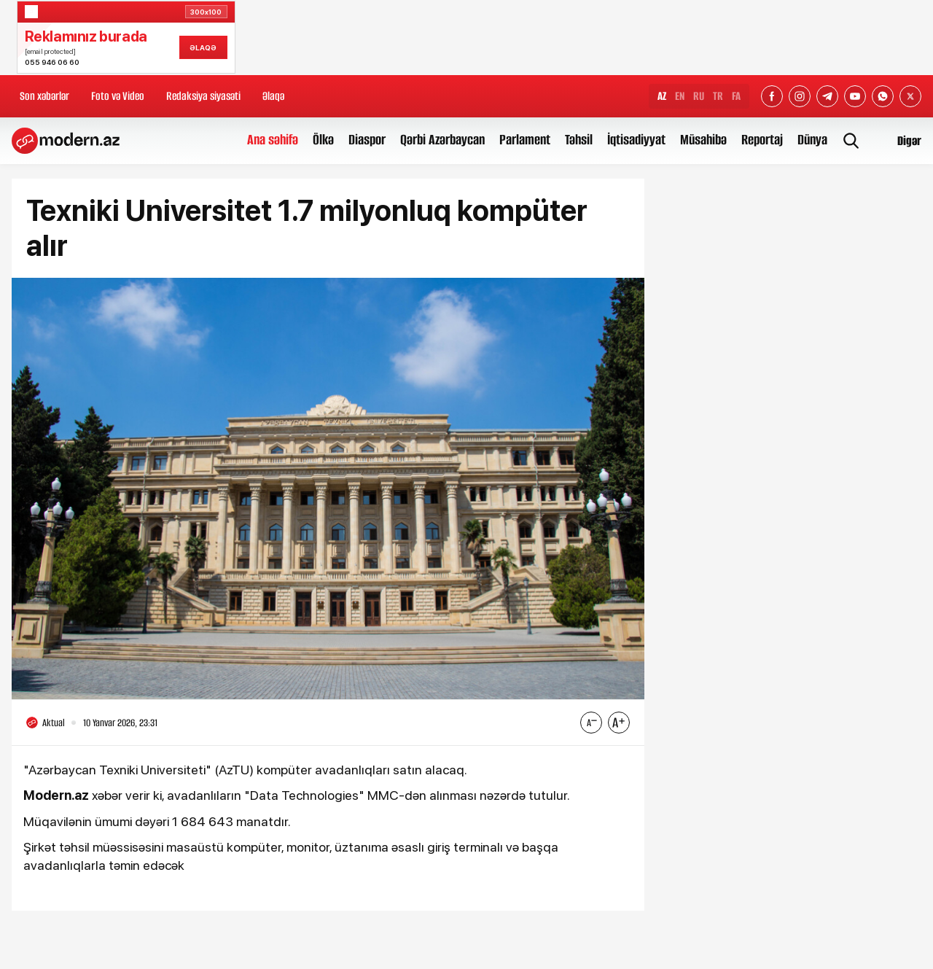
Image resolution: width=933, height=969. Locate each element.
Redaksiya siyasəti (203, 96)
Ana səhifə (272, 139)
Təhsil (579, 139)
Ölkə (323, 139)
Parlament (524, 139)
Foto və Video (117, 96)
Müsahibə (703, 139)
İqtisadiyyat (636, 139)
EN (679, 96)
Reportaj (762, 139)
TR (718, 96)
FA (736, 96)
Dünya (812, 139)
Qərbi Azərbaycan (442, 139)
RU (698, 96)
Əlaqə (273, 96)
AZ (661, 96)
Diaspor (367, 139)
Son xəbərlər (44, 96)
